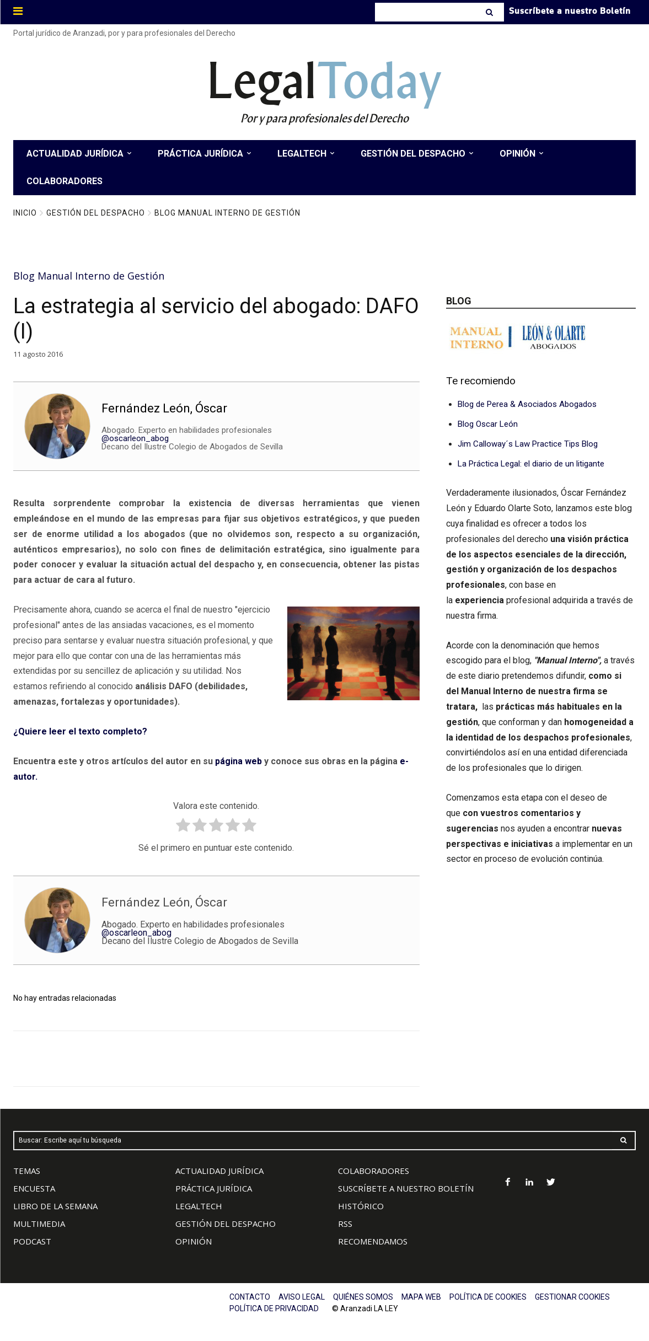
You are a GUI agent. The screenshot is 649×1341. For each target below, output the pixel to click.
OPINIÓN (193, 1241)
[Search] (490, 12)
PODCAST (32, 1241)
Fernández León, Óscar (164, 408)
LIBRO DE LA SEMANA (55, 1205)
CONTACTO (249, 1296)
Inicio (25, 212)
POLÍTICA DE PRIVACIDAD (274, 1308)
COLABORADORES (373, 1170)
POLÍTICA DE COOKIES (488, 1296)
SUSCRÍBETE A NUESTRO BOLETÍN (406, 1188)
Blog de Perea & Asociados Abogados (527, 404)
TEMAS (26, 1170)
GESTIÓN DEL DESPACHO (225, 1223)
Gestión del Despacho (95, 212)
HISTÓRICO (361, 1205)
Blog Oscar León (488, 424)
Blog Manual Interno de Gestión (227, 212)
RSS (345, 1223)
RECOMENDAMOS (372, 1241)
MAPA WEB (421, 1296)
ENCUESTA (34, 1188)
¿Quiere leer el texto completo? (80, 731)
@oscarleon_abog (135, 438)
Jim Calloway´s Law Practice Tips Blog (528, 444)
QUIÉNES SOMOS (363, 1296)
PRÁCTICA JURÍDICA (213, 1188)
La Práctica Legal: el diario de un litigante (531, 464)
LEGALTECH (198, 1205)
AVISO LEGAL (301, 1296)
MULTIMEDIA (39, 1223)
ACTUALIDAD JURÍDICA (219, 1170)
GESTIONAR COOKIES (572, 1296)
